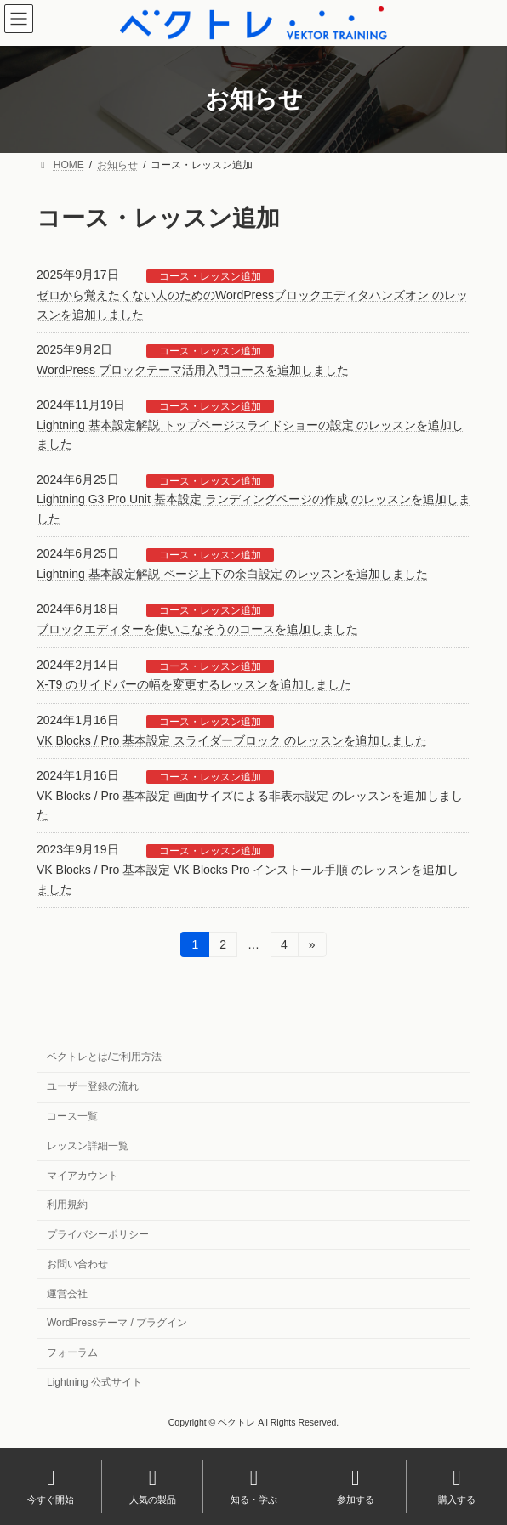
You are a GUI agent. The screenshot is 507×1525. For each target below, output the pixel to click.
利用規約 (67, 1204)
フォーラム (72, 1352)
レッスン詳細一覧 (87, 1146)
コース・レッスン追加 (210, 276)
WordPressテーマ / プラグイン (117, 1323)
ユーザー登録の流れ (93, 1086)
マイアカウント (82, 1175)
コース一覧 (72, 1116)
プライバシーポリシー (98, 1234)
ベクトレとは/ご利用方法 (104, 1057)
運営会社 (67, 1294)
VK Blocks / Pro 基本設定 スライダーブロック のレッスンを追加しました (232, 740)
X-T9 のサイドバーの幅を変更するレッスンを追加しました (194, 684)
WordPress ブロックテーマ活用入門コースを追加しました (193, 370)
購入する (457, 1485)
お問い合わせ (77, 1264)
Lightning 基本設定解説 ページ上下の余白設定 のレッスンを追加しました (233, 574)
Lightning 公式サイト (94, 1382)
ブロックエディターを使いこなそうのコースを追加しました (197, 629)
